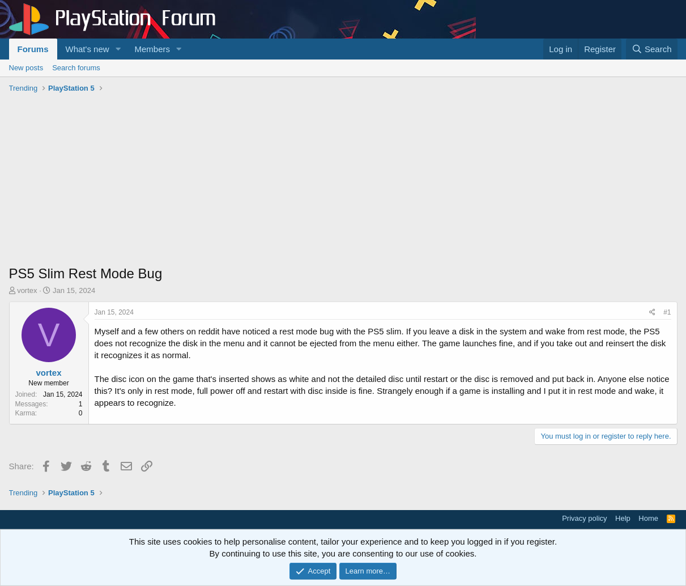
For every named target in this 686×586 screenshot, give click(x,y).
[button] (118, 49)
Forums (33, 49)
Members (152, 49)
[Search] (652, 49)
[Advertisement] (343, 182)
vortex (27, 290)
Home (648, 518)
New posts (26, 67)
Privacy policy (584, 518)
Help (622, 518)
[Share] (652, 312)
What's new (87, 49)
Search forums (76, 67)
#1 (667, 312)
